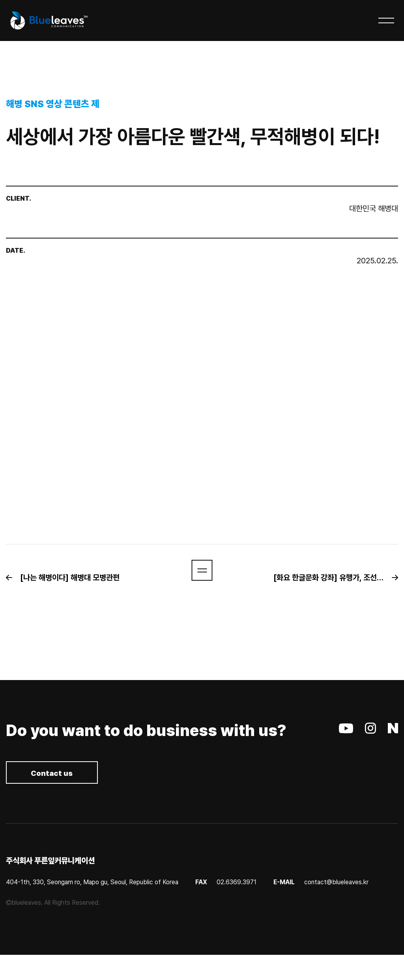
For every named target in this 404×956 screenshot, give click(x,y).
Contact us (55, 774)
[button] (66, 577)
